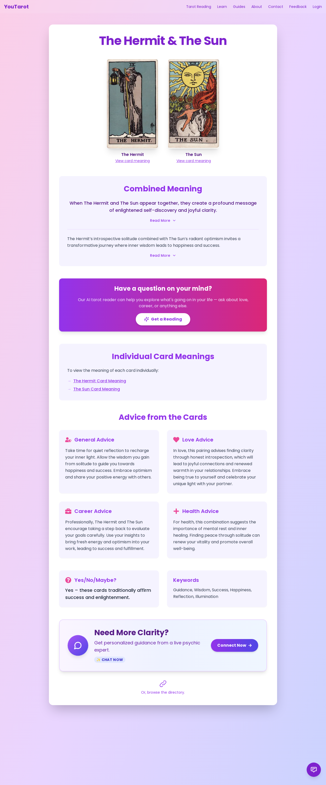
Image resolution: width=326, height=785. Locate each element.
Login (317, 6)
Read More (163, 220)
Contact (275, 6)
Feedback (298, 6)
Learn (222, 6)
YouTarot (16, 6)
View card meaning (132, 160)
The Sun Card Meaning (96, 389)
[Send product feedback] (314, 770)
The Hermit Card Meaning (99, 381)
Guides (239, 6)
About (256, 6)
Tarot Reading (198, 6)
